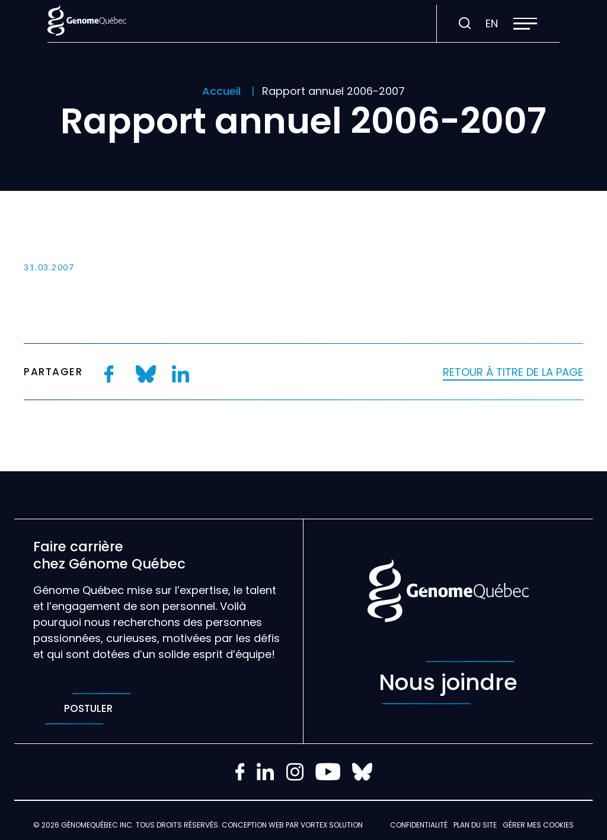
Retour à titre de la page (513, 372)
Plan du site (475, 825)
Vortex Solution (332, 825)
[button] (525, 23)
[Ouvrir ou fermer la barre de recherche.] (465, 24)
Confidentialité (419, 825)
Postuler (88, 708)
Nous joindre (448, 682)
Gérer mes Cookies (538, 825)
